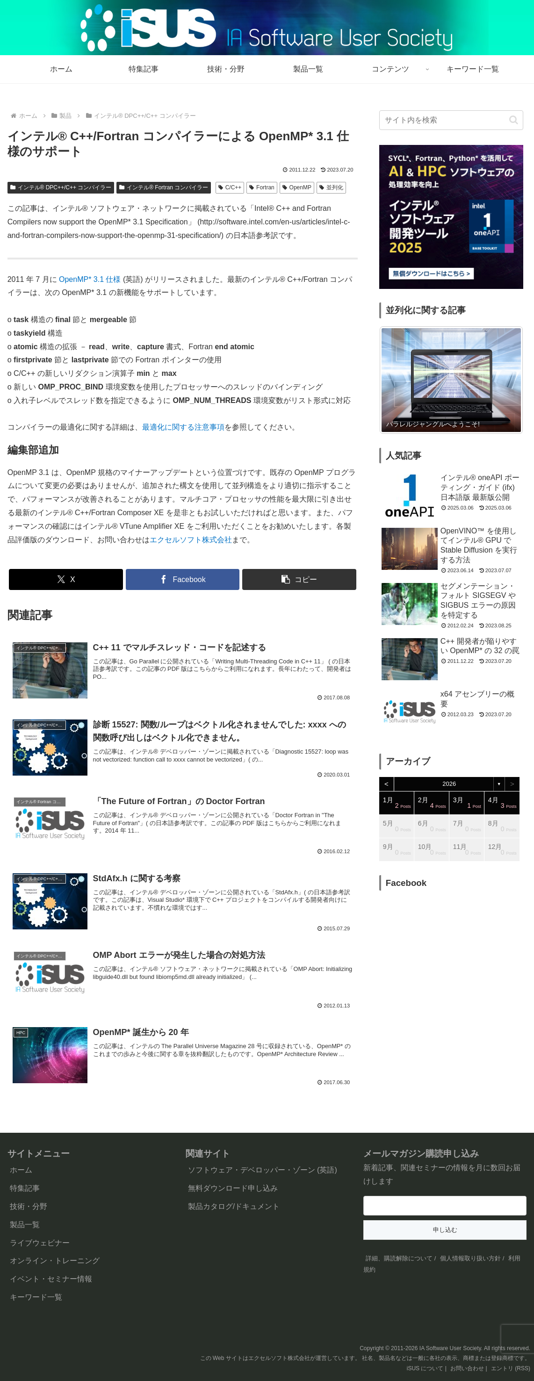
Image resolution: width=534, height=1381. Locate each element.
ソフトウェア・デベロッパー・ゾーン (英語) (262, 1170)
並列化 (331, 187)
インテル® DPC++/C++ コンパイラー (61, 187)
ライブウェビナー (40, 1243)
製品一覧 (25, 1225)
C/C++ (229, 187)
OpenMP (296, 187)
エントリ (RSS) (510, 1368)
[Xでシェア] (66, 579)
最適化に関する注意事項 (183, 427)
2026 (449, 783)
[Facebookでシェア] (183, 579)
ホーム (21, 1170)
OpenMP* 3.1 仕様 (91, 279)
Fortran (261, 187)
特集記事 (25, 1188)
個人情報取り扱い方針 (470, 1258)
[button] (299, 579)
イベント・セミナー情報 (51, 1279)
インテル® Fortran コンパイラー (163, 187)
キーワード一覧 (36, 1297)
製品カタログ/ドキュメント (234, 1206)
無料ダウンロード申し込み (233, 1188)
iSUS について (425, 1368)
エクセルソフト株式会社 (191, 540)
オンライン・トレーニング (55, 1261)
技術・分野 (28, 1206)
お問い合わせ (467, 1368)
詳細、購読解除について (399, 1258)
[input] (451, 120)
